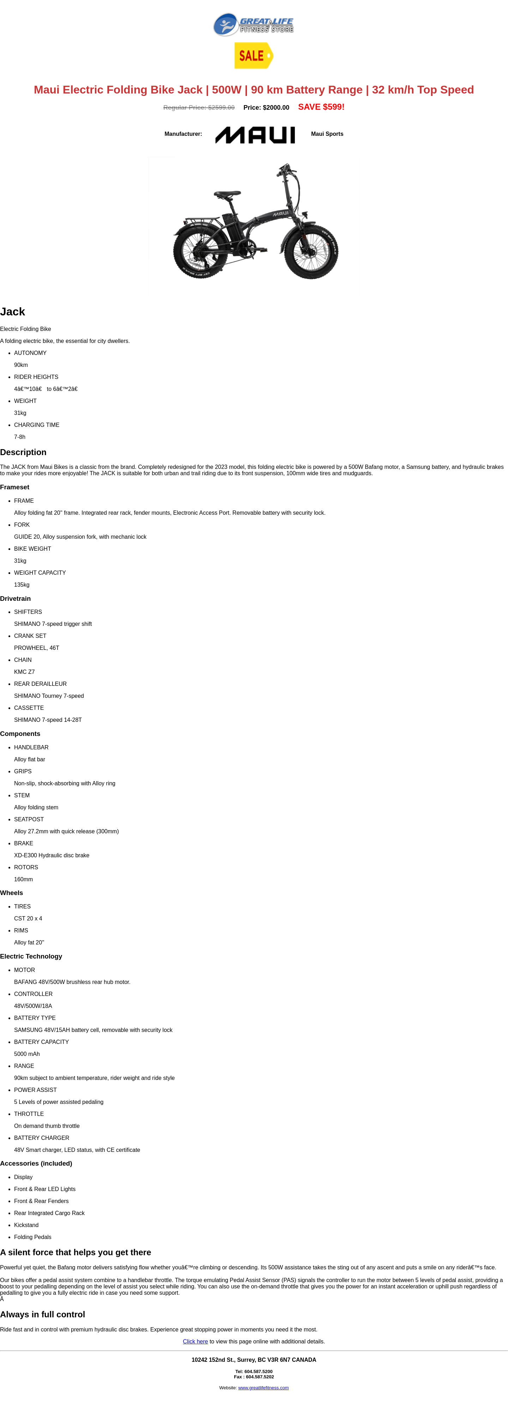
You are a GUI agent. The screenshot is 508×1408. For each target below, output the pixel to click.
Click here (195, 1341)
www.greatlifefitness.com (263, 1387)
